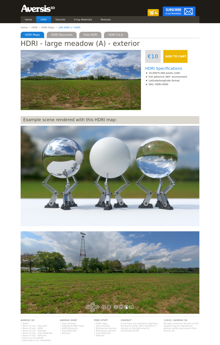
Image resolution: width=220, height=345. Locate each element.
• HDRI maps (100, 323)
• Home (25, 323)
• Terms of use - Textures (33, 335)
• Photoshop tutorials (105, 331)
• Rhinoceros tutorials (105, 328)
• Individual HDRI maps (72, 326)
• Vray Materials (68, 331)
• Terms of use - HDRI (32, 328)
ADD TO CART (175, 56)
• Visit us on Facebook (32, 338)
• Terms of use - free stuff (34, 326)
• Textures (65, 333)
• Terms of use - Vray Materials (36, 333)
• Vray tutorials (68, 323)
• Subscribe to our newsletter (36, 340)
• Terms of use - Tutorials (33, 331)
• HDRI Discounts (69, 328)
